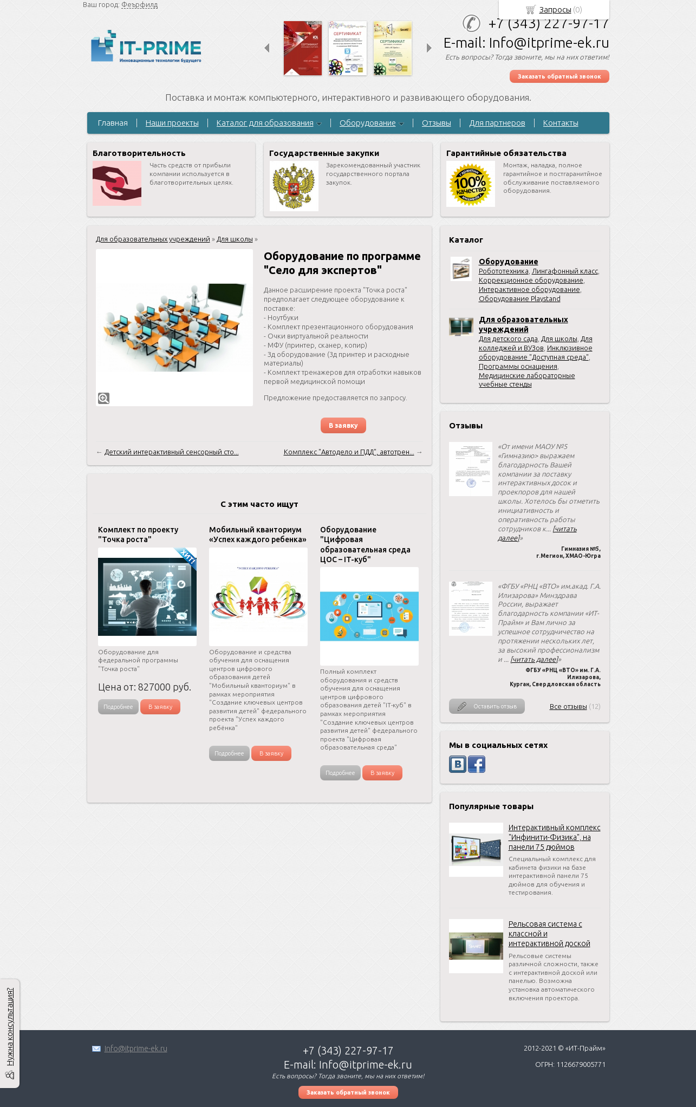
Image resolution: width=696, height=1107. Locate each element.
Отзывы (436, 122)
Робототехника (504, 271)
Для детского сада (508, 338)
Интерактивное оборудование (529, 289)
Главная (113, 122)
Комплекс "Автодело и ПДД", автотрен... (349, 451)
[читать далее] (534, 659)
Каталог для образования (265, 122)
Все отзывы (568, 706)
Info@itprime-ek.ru (136, 1048)
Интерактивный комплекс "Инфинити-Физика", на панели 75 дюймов (555, 837)
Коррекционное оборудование (531, 280)
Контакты (560, 122)
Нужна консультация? (9, 1027)
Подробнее (118, 707)
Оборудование (368, 122)
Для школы (559, 338)
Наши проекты (172, 122)
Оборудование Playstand (520, 298)
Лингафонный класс (565, 271)
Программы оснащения (518, 366)
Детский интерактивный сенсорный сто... (172, 451)
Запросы (555, 9)
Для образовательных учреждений (153, 239)
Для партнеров (497, 122)
